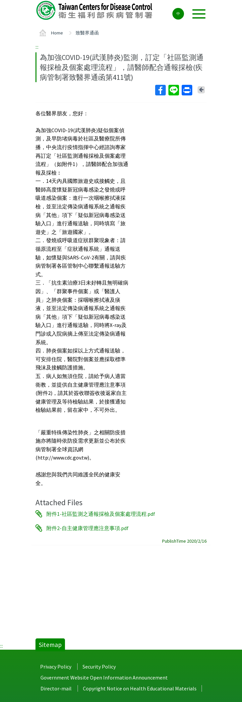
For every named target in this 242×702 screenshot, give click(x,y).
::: (36, 46)
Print (186, 90)
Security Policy (99, 666)
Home (57, 33)
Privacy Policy (55, 666)
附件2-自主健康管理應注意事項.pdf (87, 528)
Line (173, 90)
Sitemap (50, 645)
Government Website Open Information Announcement (104, 677)
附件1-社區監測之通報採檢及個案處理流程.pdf (100, 514)
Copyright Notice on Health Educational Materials (140, 688)
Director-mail (56, 688)
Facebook (160, 90)
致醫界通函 (87, 33)
